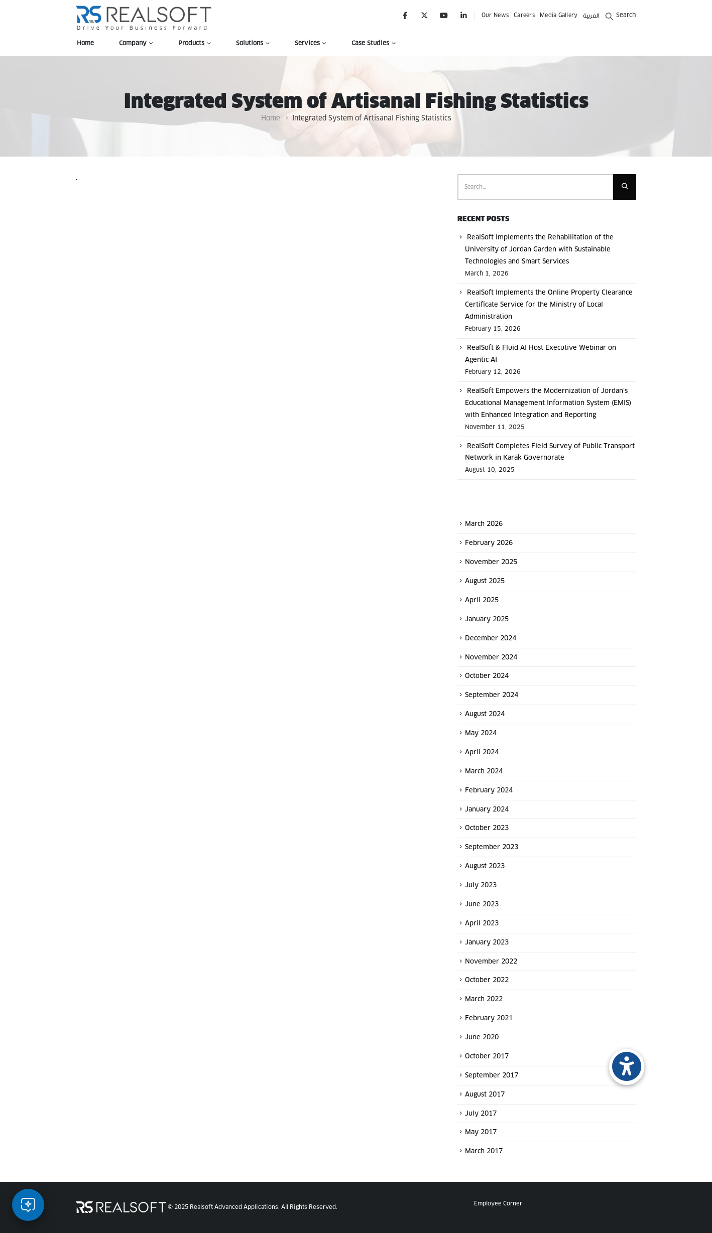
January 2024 (487, 809)
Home (85, 44)
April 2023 (482, 923)
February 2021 (489, 1018)
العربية (591, 15)
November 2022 (491, 961)
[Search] (624, 187)
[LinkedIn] (463, 15)
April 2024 (482, 752)
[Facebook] (405, 15)
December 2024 (490, 638)
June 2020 (482, 1037)
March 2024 (484, 771)
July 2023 (481, 885)
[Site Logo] (143, 18)
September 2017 (491, 1075)
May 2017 (481, 1132)
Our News (495, 15)
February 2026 (489, 543)
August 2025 (485, 581)
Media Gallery (559, 15)
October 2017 (487, 1056)
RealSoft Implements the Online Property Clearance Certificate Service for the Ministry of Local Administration (549, 305)
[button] (620, 15)
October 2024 (487, 676)
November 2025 (491, 562)
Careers (524, 15)
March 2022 (484, 999)
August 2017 (485, 1094)
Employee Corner (498, 1203)
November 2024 (491, 657)
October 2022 (487, 980)
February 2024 (489, 790)
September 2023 (491, 847)
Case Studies (370, 44)
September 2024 (491, 695)
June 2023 (482, 904)
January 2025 (487, 619)
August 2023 (485, 866)
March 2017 (484, 1151)
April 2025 (482, 600)
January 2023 (487, 942)
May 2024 (481, 733)
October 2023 (487, 828)
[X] (424, 15)
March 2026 (484, 524)
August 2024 (485, 714)
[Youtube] (444, 15)
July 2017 (481, 1113)
